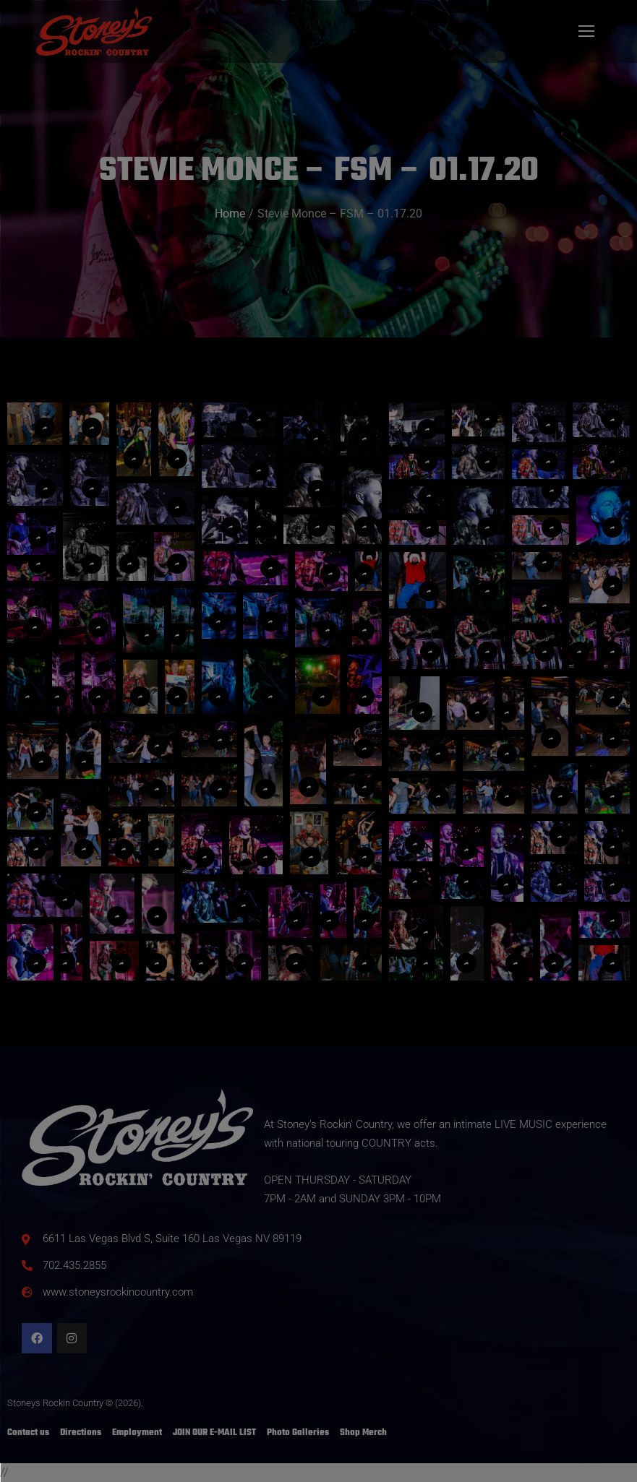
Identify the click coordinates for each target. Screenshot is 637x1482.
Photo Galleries (298, 1433)
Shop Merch (363, 1433)
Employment (137, 1433)
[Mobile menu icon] (586, 31)
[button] (133, 439)
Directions (80, 1433)
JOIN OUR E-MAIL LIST (214, 1433)
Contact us (28, 1433)
